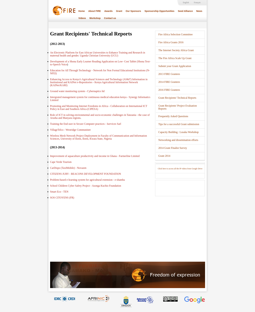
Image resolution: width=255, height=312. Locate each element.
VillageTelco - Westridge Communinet (70, 129)
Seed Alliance (185, 11)
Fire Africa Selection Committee (175, 34)
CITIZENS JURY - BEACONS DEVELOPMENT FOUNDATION (85, 173)
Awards (108, 11)
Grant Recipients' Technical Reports (177, 97)
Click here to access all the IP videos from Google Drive (180, 168)
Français (197, 2)
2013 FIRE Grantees (169, 74)
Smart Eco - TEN (59, 191)
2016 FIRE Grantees (169, 89)
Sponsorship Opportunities (159, 11)
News (199, 11)
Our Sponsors (133, 11)
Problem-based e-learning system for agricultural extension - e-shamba (87, 179)
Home (81, 11)
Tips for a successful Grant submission (178, 124)
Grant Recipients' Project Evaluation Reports (177, 107)
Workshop (95, 18)
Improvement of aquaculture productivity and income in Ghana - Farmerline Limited (95, 156)
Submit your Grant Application (174, 66)
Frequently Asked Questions (173, 116)
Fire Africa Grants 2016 (170, 42)
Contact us (110, 18)
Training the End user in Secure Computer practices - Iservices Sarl (85, 123)
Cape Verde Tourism (61, 162)
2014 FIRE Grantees (169, 82)
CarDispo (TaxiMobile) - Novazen (68, 167)
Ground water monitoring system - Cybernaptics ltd (77, 91)
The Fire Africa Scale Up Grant (175, 58)
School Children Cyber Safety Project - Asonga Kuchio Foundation (85, 185)
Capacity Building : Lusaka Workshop (178, 132)
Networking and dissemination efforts (178, 140)
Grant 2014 (164, 155)
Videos (82, 18)
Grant (119, 11)
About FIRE (94, 11)
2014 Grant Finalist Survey (172, 148)
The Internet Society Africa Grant (176, 50)
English (186, 2)
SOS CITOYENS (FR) (62, 197)
